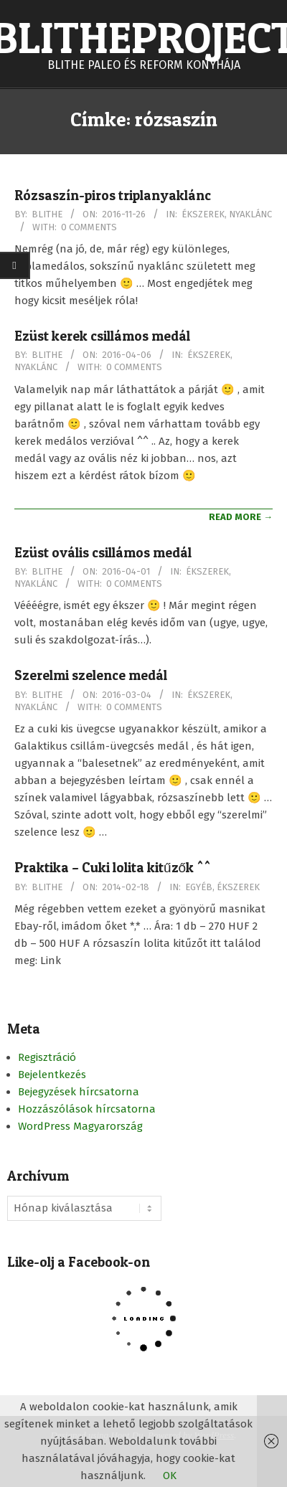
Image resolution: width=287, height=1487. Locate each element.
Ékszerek (203, 214)
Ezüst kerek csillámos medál (102, 336)
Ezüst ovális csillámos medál (103, 552)
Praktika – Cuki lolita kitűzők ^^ (112, 867)
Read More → (241, 516)
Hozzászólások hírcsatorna (87, 1109)
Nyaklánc (250, 214)
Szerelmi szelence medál (90, 675)
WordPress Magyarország (80, 1126)
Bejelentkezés (52, 1074)
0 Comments (89, 227)
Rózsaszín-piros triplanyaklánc (112, 195)
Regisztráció (47, 1057)
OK (170, 1475)
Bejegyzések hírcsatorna (78, 1091)
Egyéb (198, 887)
